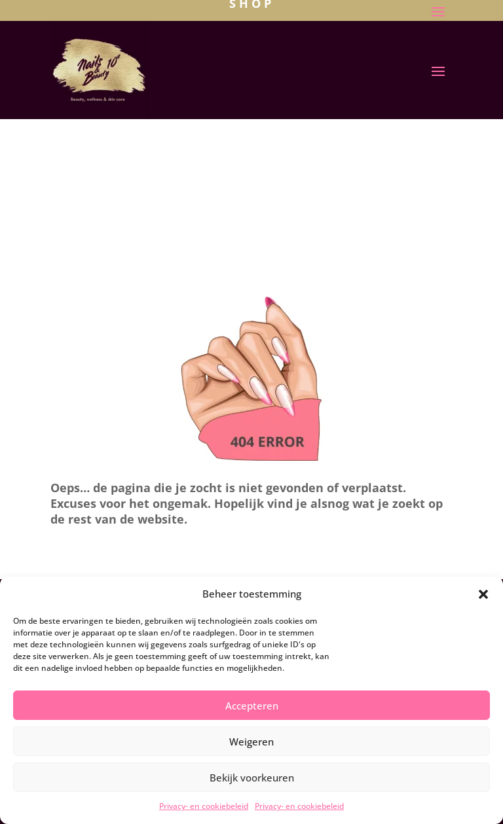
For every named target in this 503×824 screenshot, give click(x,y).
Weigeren (251, 741)
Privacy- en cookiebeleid (203, 806)
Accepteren (251, 705)
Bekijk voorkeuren (252, 777)
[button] (483, 594)
